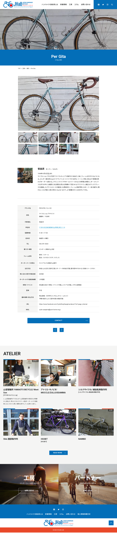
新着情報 (63, 4)
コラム (76, 4)
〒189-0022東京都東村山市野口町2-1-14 (52, 227)
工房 (70, 4)
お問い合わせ (85, 4)
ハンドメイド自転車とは (50, 4)
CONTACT (58, 321)
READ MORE (57, 453)
